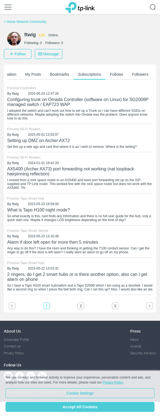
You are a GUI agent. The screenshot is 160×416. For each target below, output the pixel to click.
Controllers (28, 88)
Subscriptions (90, 74)
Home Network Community (25, 22)
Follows (117, 74)
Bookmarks (60, 74)
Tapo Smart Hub (32, 198)
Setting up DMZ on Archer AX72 (38, 140)
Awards (135, 346)
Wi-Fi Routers (30, 129)
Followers (141, 74)
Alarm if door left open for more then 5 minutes (52, 242)
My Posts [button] (34, 74)
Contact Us (12, 346)
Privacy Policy (14, 353)
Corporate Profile (16, 340)
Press (135, 331)
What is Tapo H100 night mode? (38, 210)
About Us (12, 331)
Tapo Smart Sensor (34, 231)
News (134, 340)
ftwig (15, 94)
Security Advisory (143, 353)
